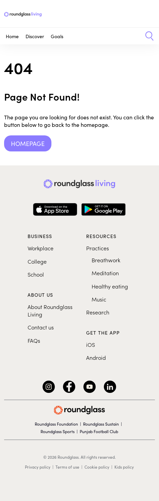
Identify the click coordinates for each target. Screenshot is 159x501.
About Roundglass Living (50, 310)
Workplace (40, 248)
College (37, 261)
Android (96, 357)
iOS (90, 344)
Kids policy (124, 467)
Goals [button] (57, 36)
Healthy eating (110, 286)
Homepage (28, 143)
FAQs (34, 340)
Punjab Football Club (99, 431)
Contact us (41, 327)
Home (12, 36)
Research (97, 312)
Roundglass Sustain (101, 424)
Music (99, 299)
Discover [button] (35, 36)
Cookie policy (96, 467)
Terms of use (67, 467)
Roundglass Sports (58, 431)
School (36, 274)
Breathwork (106, 260)
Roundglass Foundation (56, 424)
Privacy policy (37, 467)
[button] (147, 36)
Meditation (105, 273)
